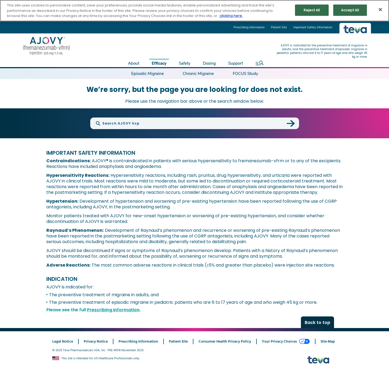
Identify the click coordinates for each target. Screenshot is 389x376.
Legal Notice (62, 341)
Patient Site (279, 27)
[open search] (258, 63)
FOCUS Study (245, 73)
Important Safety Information (312, 27)
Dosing (209, 63)
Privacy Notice (96, 341)
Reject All (312, 10)
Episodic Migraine (147, 73)
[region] (194, 10)
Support (235, 63)
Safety (184, 63)
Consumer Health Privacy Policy (225, 341)
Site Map (328, 341)
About (133, 63)
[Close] (380, 10)
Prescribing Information (249, 27)
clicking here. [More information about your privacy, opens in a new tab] (231, 15)
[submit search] (291, 123)
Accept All (350, 10)
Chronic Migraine (198, 73)
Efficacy (159, 63)
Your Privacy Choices (286, 341)
